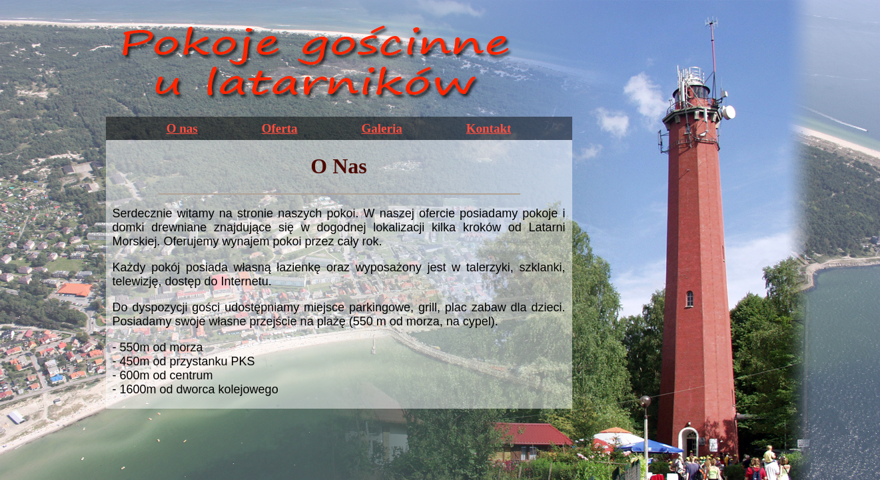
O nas (182, 128)
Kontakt (489, 128)
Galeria (382, 128)
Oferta (280, 128)
